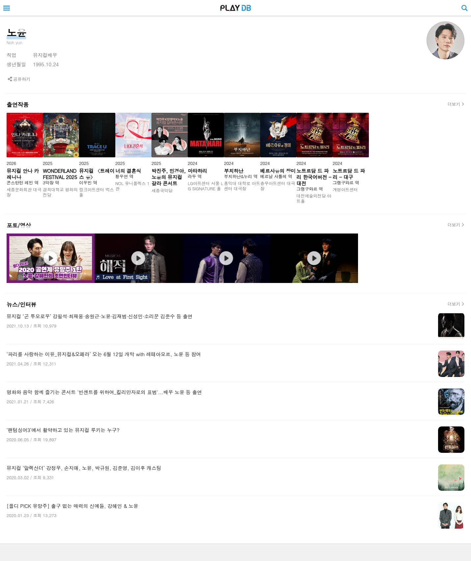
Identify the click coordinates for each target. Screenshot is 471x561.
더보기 (454, 104)
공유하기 (21, 79)
